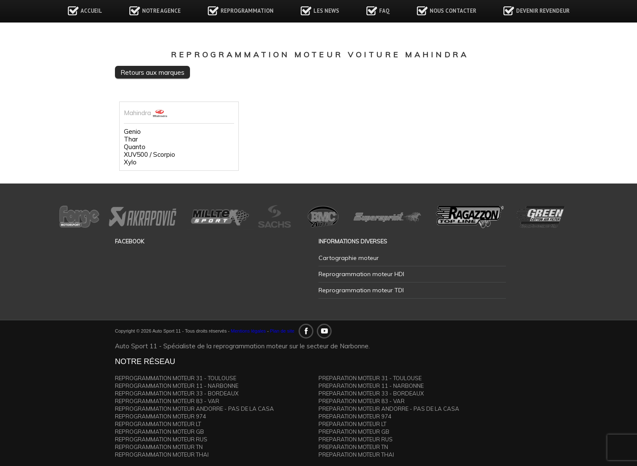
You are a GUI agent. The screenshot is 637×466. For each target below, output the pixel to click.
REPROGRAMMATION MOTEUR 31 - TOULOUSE (175, 378)
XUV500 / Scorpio (149, 154)
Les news (326, 10)
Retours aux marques (152, 72)
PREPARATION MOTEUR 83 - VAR (361, 401)
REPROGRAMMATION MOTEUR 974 (160, 416)
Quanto (134, 147)
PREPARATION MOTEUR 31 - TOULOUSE (370, 378)
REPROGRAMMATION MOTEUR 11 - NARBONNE (176, 385)
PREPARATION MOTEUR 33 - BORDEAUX (371, 393)
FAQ (384, 10)
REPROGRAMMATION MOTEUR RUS (161, 439)
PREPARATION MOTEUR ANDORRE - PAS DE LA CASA (388, 408)
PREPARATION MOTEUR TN (353, 446)
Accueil (91, 10)
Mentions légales (248, 330)
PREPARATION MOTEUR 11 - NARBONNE (371, 385)
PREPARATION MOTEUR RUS (355, 439)
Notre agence (161, 10)
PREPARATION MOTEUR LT (352, 424)
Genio (132, 132)
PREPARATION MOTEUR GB (353, 431)
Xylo (130, 162)
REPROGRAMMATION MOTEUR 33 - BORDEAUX (176, 393)
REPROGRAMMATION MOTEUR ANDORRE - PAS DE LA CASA (194, 408)
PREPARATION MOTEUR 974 (354, 416)
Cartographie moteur (348, 258)
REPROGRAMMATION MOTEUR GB (159, 431)
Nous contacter (453, 10)
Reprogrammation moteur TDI (361, 290)
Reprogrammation (247, 10)
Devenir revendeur (543, 10)
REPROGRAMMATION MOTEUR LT (158, 424)
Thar (131, 139)
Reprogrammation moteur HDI (361, 274)
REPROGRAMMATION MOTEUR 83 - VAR (167, 401)
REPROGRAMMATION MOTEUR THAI (162, 454)
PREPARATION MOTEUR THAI (356, 454)
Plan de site (282, 330)
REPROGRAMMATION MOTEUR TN (159, 446)
